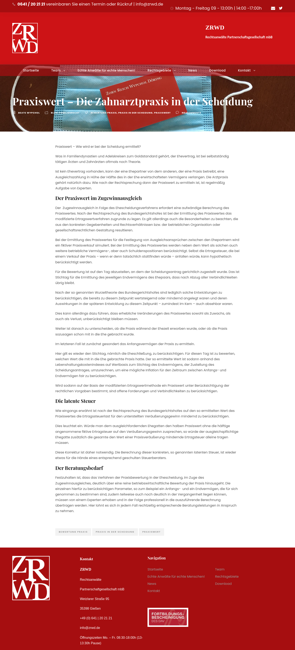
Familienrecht (69, 112)
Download (217, 70)
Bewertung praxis (104, 112)
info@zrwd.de (90, 628)
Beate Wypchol (29, 112)
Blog (54, 112)
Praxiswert (162, 112)
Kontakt (244, 70)
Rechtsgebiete (159, 70)
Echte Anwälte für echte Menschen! (106, 70)
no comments (191, 112)
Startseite (31, 70)
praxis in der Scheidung (135, 112)
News (192, 70)
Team (55, 70)
